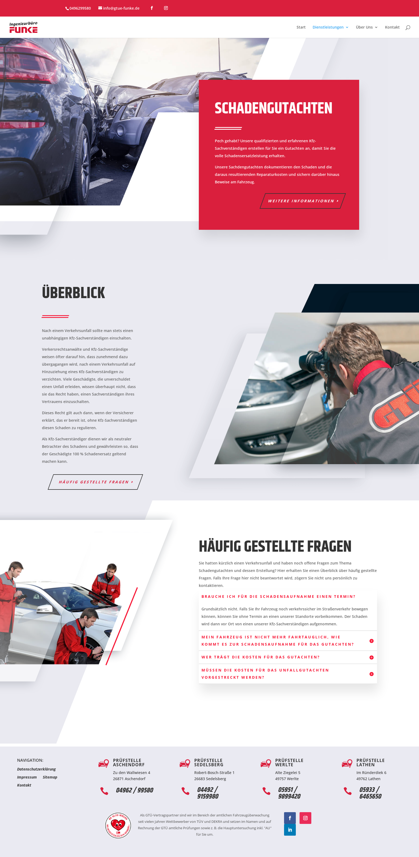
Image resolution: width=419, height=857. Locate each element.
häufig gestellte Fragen (94, 481)
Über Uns (364, 27)
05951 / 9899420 (289, 793)
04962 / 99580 (134, 790)
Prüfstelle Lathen (370, 762)
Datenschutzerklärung (36, 769)
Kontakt (392, 27)
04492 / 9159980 (207, 793)
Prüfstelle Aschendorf (129, 762)
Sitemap (50, 777)
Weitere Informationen (301, 200)
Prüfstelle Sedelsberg (209, 762)
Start (301, 27)
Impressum (27, 777)
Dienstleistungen (328, 27)
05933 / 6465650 (370, 793)
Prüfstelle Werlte (289, 762)
